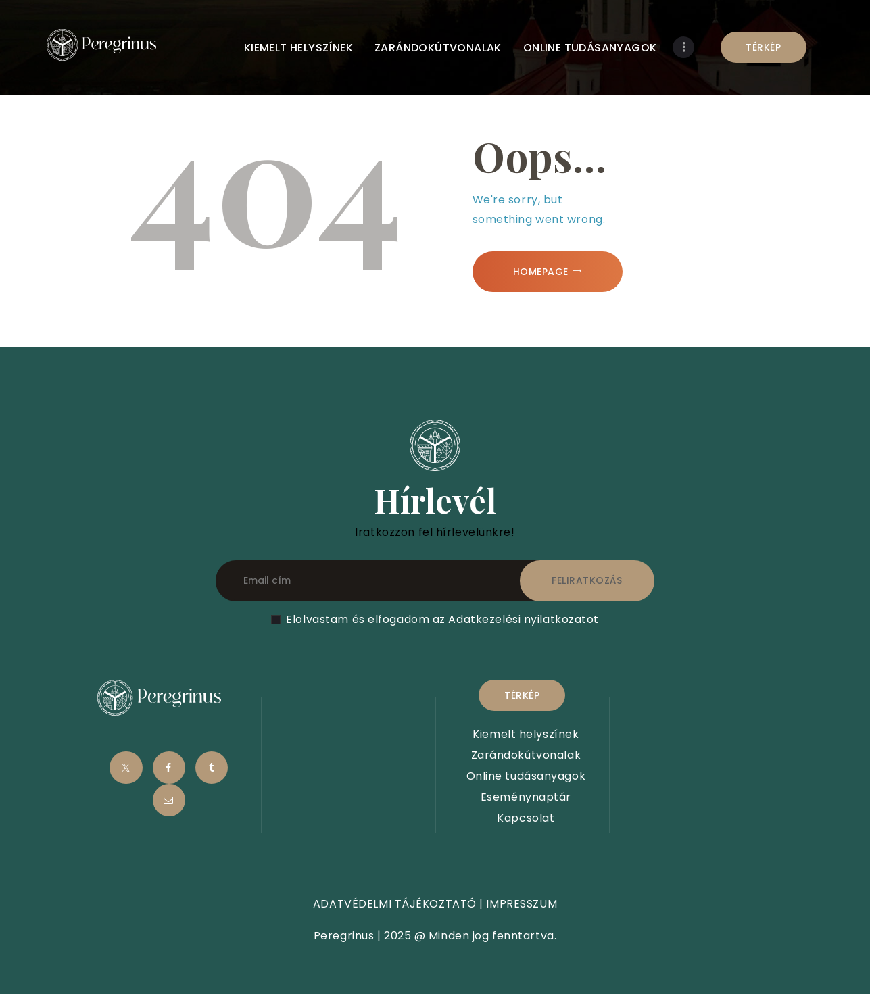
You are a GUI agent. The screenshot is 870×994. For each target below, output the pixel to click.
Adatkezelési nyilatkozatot (523, 619)
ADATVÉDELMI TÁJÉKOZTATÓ (395, 904)
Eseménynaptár (526, 797)
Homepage (541, 271)
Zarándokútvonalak (526, 755)
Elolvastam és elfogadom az (442, 619)
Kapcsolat (525, 818)
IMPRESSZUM (521, 904)
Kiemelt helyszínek (526, 734)
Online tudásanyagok (526, 776)
